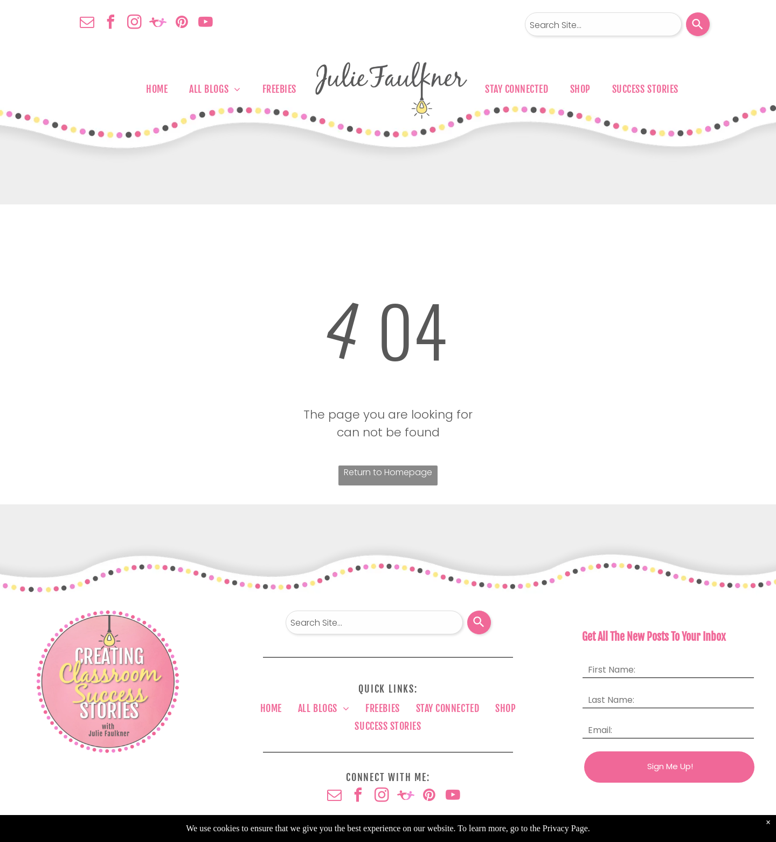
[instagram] (134, 23)
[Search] (698, 24)
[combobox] (603, 24)
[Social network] (158, 23)
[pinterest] (181, 23)
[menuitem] (156, 89)
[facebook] (110, 23)
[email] (87, 23)
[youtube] (205, 23)
